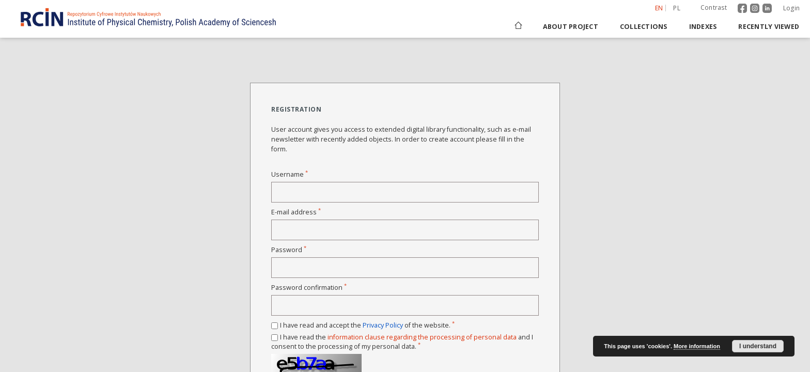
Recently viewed (768, 26)
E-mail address (296, 212)
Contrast (713, 7)
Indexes (703, 26)
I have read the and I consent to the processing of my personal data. (402, 342)
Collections (643, 26)
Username (289, 174)
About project (570, 26)
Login (791, 8)
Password (288, 249)
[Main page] (517, 26)
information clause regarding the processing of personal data (422, 337)
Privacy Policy (383, 325)
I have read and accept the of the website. (367, 325)
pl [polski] (676, 8)
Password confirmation (309, 287)
